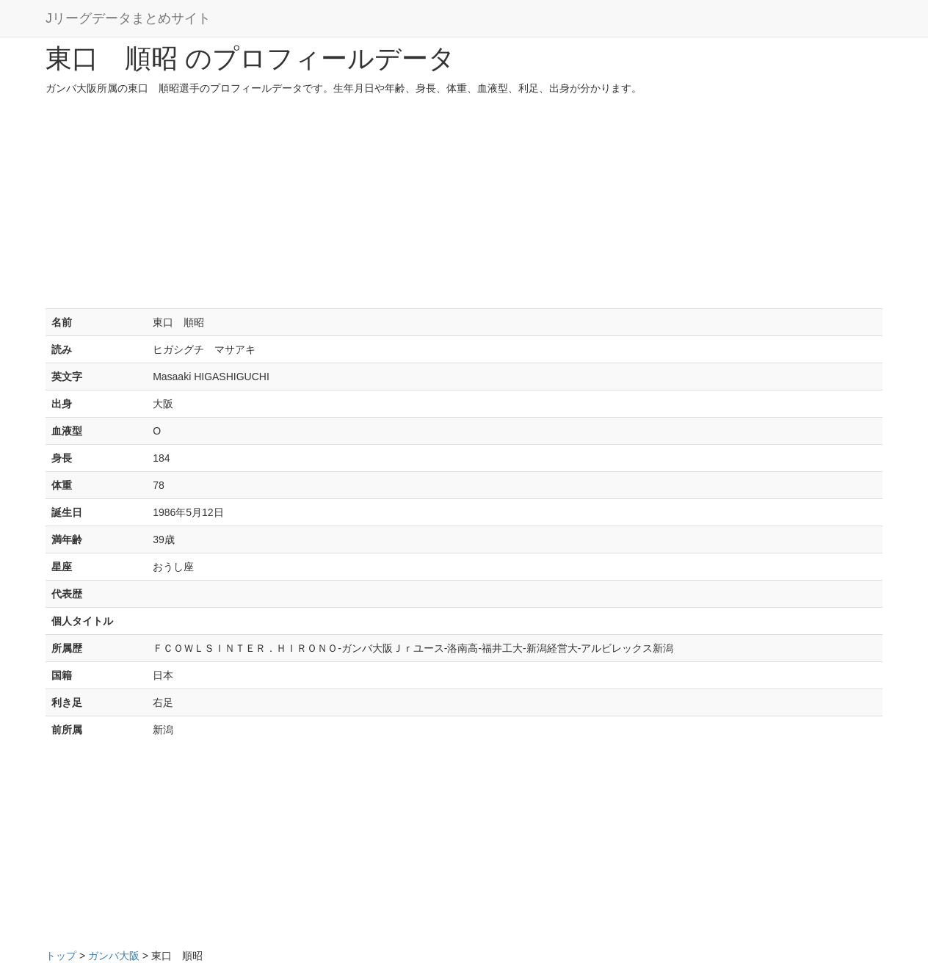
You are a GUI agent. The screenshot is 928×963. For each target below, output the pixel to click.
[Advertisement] (464, 205)
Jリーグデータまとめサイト (128, 18)
